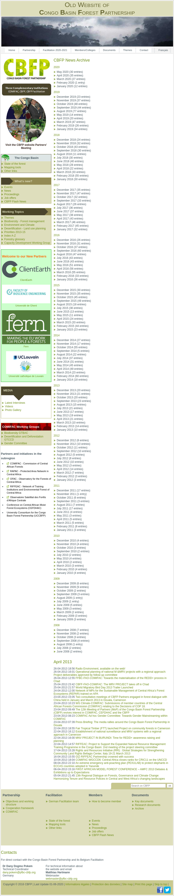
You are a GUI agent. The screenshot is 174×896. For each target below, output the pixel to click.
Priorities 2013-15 (14, 232)
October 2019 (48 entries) (72, 104)
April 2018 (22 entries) (70, 168)
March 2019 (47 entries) (71, 122)
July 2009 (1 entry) (68, 601)
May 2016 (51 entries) (70, 265)
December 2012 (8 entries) (73, 440)
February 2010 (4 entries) (72, 569)
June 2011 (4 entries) (69, 512)
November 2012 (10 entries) (73, 444)
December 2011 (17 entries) (73, 490)
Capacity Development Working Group (27, 242)
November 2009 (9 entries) (73, 587)
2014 (57, 335)
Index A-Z (10, 235)
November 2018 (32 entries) (73, 143)
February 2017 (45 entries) (73, 225)
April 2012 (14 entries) (70, 469)
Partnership (29, 50)
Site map (127, 884)
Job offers (10, 198)
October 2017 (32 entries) (72, 197)
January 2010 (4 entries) (71, 572)
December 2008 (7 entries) (73, 630)
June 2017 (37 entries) (70, 211)
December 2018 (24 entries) (73, 139)
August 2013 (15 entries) (71, 404)
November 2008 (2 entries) (73, 633)
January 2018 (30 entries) (72, 179)
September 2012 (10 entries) (74, 451)
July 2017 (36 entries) (70, 207)
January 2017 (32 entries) (72, 229)
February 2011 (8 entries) (72, 526)
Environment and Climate (19, 224)
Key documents (144, 801)
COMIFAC (12, 811)
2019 (57, 92)
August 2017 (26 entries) (71, 204)
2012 (57, 435)
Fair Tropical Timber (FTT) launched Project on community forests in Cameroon (123, 728)
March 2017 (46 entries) (71, 222)
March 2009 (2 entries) (70, 612)
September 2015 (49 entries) (74, 300)
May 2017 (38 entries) (70, 215)
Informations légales (77, 884)
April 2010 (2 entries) (69, 562)
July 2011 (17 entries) (70, 508)
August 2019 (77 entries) (71, 111)
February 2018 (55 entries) (73, 175)
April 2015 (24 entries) (70, 318)
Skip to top (160, 884)
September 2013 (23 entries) (74, 401)
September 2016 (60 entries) (74, 250)
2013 (57, 385)
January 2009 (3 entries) (71, 619)
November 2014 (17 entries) (73, 343)
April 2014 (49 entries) (70, 368)
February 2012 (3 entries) (72, 476)
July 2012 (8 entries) (69, 458)
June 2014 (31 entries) (70, 361)
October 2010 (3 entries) (71, 547)
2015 (57, 285)
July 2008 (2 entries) (69, 648)
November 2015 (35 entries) (73, 293)
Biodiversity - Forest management (24, 221)
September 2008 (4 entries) (73, 640)
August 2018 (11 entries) (71, 154)
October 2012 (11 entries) (72, 447)
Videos (9, 406)
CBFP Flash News (15, 201)
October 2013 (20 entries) (72, 397)
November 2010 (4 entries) (73, 544)
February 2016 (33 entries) (73, 275)
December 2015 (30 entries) (73, 290)
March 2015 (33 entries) (71, 322)
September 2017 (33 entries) (74, 200)
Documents (109, 50)
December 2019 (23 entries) (73, 96)
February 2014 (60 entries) (73, 376)
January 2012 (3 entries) (71, 479)
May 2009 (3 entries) (69, 608)
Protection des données (106, 884)
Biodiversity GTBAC (16, 433)
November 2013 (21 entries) (73, 393)
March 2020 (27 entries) (71, 79)
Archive (139, 808)
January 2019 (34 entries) (72, 129)
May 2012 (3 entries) (69, 465)
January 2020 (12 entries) (72, 86)
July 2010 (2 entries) (69, 555)
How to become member (106, 801)
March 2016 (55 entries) (71, 272)
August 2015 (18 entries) (71, 304)
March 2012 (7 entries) (70, 472)
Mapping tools (12, 167)
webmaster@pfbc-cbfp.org (61, 878)
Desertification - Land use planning (25, 228)
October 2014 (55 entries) (72, 347)
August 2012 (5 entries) (71, 454)
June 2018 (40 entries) (70, 161)
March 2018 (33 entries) (71, 172)
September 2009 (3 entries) (73, 594)
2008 (57, 625)
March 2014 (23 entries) (71, 372)
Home (12, 50)
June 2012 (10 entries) (70, 462)
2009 (57, 578)
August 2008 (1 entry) (70, 644)
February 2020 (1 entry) (71, 82)
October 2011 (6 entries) (71, 497)
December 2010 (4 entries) (73, 540)
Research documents (147, 805)
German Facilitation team (64, 801)
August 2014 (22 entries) (71, 354)
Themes (127, 50)
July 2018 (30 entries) (70, 157)
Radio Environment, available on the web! (100, 668)
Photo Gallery (13, 410)
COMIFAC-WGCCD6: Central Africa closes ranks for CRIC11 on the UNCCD (121, 759)
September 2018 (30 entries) (74, 150)
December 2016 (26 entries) (73, 240)
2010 (57, 535)
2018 (57, 135)
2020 (57, 67)
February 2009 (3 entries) (72, 615)
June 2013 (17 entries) (70, 411)
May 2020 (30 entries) (70, 71)
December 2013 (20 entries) (73, 390)
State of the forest (15, 163)
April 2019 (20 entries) (70, 118)
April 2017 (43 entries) (70, 218)
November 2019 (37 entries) (73, 100)
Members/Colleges (85, 50)
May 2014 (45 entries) (70, 365)
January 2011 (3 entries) (71, 530)
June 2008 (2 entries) (69, 651)
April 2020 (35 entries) (70, 75)
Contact (144, 50)
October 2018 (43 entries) (72, 147)
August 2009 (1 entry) (70, 597)
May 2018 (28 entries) (70, 164)
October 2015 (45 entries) (72, 297)
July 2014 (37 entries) (70, 358)
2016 (57, 235)
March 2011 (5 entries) (70, 522)
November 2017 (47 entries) (73, 193)
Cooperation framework (20, 808)
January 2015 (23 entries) (72, 329)
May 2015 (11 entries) (70, 315)
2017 (57, 185)
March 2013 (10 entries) (71, 422)
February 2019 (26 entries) (73, 125)
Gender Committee (15, 443)
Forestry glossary (14, 239)
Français (163, 50)
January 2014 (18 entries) (72, 379)
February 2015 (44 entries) (73, 326)
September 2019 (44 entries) (74, 107)
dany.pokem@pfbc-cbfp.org (19, 872)
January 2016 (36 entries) (72, 279)
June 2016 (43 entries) (70, 261)
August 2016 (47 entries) (71, 254)
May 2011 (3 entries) (69, 515)
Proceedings (11, 194)
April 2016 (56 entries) (70, 268)
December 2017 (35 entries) (73, 189)
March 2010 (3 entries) (70, 565)
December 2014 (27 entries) (73, 340)
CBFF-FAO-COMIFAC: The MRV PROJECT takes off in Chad (112, 684)
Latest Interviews (15, 402)
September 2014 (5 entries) (73, 351)
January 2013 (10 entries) (72, 429)
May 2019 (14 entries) (70, 114)
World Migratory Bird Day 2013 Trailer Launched (104, 687)
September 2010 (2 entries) (73, 551)
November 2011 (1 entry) (72, 494)
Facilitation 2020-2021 (55, 50)
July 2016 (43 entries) (70, 257)
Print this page (143, 884)
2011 (57, 485)
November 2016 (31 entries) (73, 243)
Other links (10, 171)
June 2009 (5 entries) (69, 605)
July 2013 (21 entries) (70, 408)
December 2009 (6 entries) (73, 583)
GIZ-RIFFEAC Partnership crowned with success (105, 756)
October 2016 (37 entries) (72, 247)
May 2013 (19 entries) (70, 415)
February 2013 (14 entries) (73, 426)
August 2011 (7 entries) (71, 504)
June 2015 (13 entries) (70, 311)
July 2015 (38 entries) (70, 308)
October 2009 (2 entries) (71, 590)
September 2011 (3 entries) (73, 501)
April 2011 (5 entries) (69, 519)
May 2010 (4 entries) (69, 558)
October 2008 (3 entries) (71, 637)
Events (8, 187)
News (7, 190)
